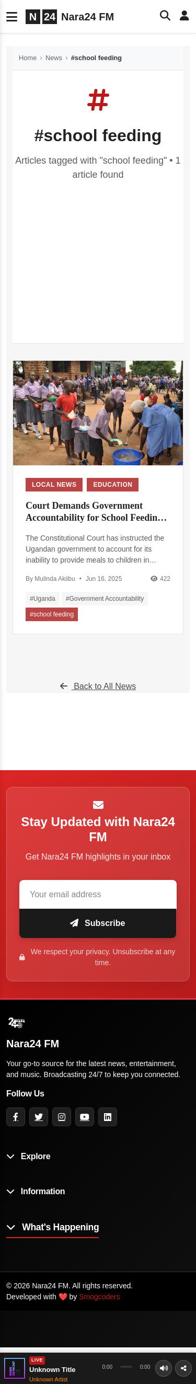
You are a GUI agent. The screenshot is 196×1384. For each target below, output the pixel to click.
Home (28, 58)
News (53, 58)
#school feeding (52, 614)
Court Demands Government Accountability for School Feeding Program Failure (94, 512)
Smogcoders (99, 1297)
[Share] (183, 1368)
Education (112, 484)
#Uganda (42, 598)
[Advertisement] (98, 254)
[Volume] (163, 1368)
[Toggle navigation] (11, 16)
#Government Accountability (105, 598)
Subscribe (97, 923)
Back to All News (98, 686)
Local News (54, 484)
